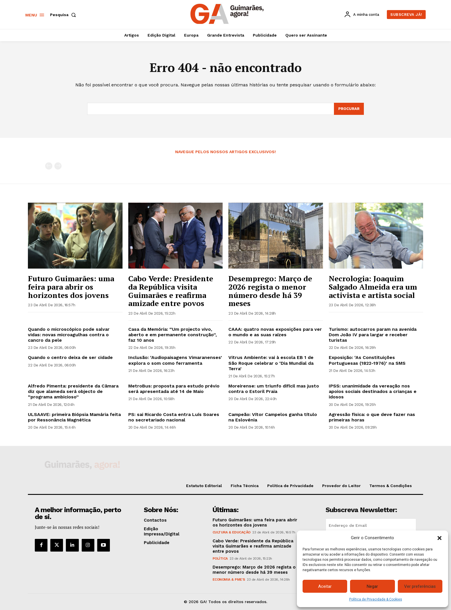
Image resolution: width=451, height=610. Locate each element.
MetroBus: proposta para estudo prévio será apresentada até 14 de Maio (173, 388)
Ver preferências (420, 586)
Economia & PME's (229, 579)
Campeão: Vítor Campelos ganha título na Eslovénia (272, 417)
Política (220, 558)
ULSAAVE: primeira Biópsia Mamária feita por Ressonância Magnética (74, 417)
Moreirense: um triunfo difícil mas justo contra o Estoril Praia (273, 388)
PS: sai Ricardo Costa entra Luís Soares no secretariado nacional (173, 417)
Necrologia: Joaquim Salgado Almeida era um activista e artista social (373, 286)
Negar (372, 586)
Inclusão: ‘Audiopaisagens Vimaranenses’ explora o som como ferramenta (175, 360)
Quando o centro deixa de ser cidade (70, 357)
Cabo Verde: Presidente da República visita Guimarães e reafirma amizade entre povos (170, 290)
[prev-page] (48, 166)
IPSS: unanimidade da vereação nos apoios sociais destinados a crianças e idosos (372, 391)
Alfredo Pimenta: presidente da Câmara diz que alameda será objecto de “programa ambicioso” (73, 391)
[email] (371, 525)
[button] (439, 538)
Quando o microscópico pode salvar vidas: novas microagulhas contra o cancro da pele (69, 334)
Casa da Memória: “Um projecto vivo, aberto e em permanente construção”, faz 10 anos (172, 334)
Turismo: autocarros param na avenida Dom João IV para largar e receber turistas (372, 334)
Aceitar (325, 586)
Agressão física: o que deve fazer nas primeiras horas (372, 417)
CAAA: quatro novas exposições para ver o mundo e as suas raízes (275, 331)
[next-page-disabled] (58, 166)
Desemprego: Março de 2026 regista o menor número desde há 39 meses (270, 290)
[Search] (349, 109)
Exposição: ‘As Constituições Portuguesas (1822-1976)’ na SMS (367, 360)
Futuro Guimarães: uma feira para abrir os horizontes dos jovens (71, 286)
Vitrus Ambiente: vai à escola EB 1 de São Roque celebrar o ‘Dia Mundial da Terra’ (271, 363)
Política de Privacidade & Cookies (375, 599)
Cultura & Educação (232, 532)
